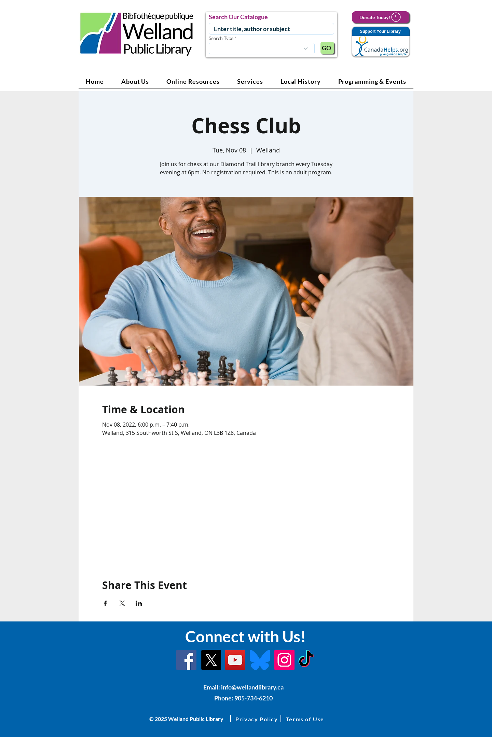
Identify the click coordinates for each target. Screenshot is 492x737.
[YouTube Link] (235, 660)
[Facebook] (186, 660)
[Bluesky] (260, 660)
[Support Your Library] (380, 42)
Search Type (221, 38)
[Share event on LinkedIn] (139, 603)
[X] (211, 660)
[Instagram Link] (284, 660)
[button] (135, 81)
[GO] (327, 48)
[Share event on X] (122, 603)
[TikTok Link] (306, 660)
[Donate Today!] (380, 17)
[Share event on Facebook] (105, 603)
